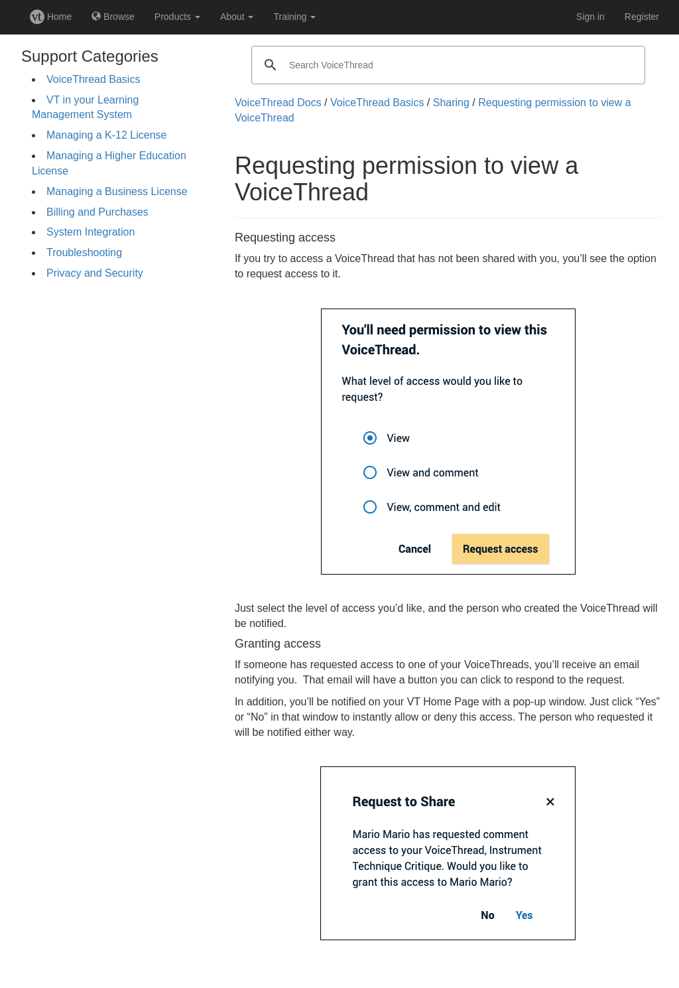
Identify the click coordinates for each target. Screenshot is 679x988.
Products (177, 16)
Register (642, 16)
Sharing (451, 102)
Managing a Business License (117, 191)
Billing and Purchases (97, 212)
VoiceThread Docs (278, 102)
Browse (113, 16)
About (236, 16)
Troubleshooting (84, 252)
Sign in (590, 16)
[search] (446, 65)
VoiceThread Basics (93, 79)
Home (51, 16)
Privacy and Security (94, 273)
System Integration (90, 232)
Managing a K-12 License (106, 135)
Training (294, 16)
